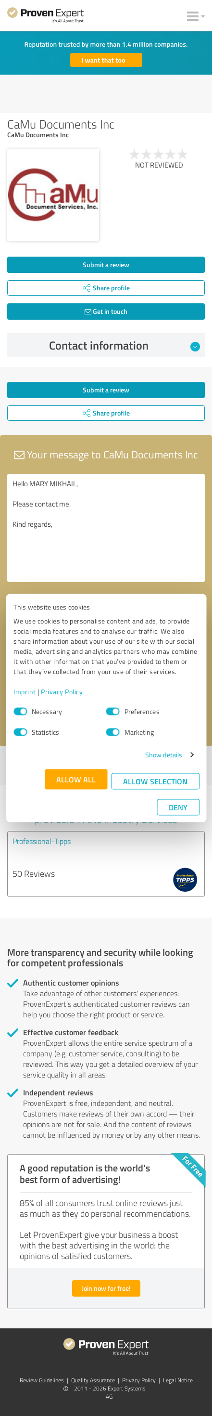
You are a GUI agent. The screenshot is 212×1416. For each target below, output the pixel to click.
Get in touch (106, 311)
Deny (178, 807)
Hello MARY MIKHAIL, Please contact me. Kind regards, (106, 528)
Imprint (24, 691)
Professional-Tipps (41, 841)
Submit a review (106, 264)
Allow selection (155, 781)
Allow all (76, 779)
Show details (163, 754)
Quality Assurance (93, 1380)
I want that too (103, 60)
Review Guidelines (42, 1380)
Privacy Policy (62, 691)
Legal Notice (178, 1380)
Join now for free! (106, 1288)
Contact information (124, 345)
